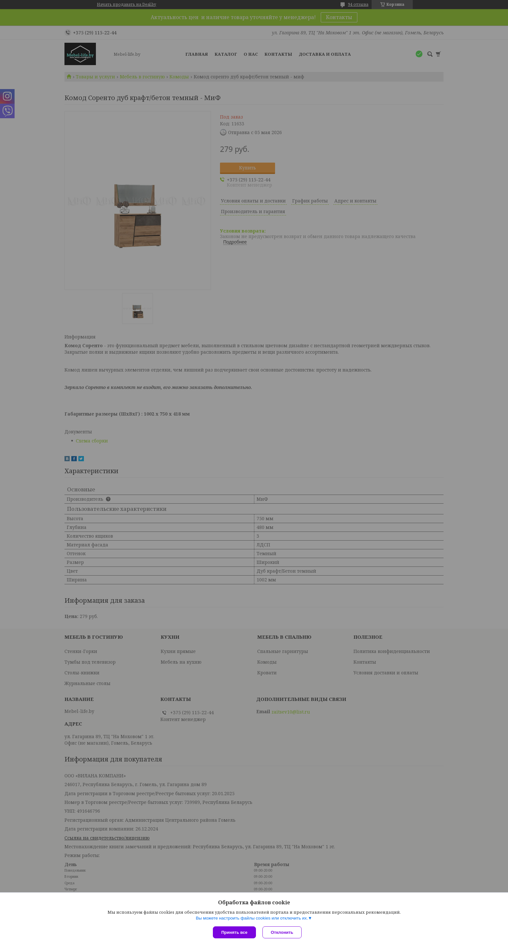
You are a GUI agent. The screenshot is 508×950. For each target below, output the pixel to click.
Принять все (234, 932)
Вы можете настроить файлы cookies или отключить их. (252, 918)
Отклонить (282, 932)
